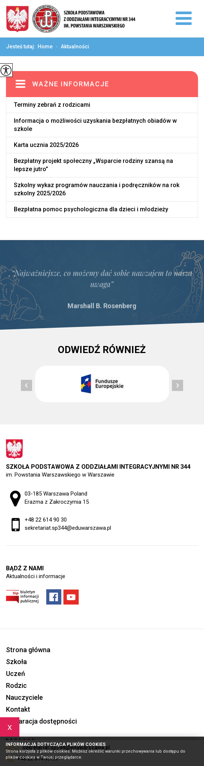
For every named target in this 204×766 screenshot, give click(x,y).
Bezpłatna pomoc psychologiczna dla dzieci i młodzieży (91, 209)
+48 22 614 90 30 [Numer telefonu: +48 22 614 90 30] (46, 519)
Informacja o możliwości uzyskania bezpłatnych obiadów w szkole (95, 124)
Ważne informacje (70, 84)
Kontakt (18, 709)
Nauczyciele (24, 697)
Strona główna (28, 650)
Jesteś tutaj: (22, 46)
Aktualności (71, 47)
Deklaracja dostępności (41, 721)
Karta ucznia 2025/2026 (46, 144)
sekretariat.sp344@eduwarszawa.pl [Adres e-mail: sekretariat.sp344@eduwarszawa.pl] (68, 528)
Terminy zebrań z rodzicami (52, 104)
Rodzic (16, 685)
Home (45, 46)
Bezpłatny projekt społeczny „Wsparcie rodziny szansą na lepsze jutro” (93, 165)
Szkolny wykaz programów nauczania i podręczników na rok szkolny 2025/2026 (96, 189)
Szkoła (16, 662)
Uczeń (15, 673)
